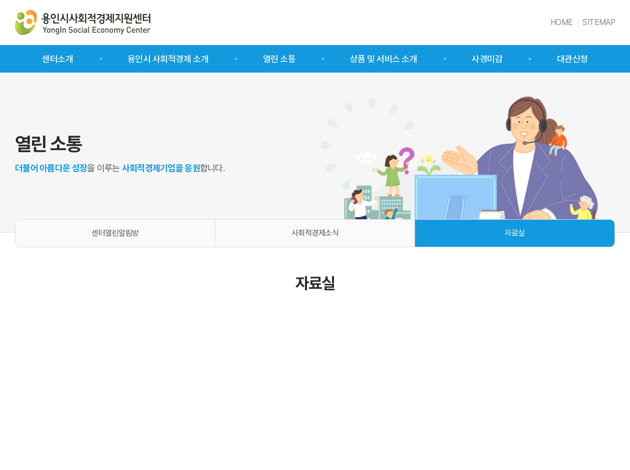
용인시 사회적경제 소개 (168, 59)
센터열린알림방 (115, 233)
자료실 (514, 233)
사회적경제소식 (315, 233)
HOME (561, 22)
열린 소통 (279, 59)
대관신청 (572, 59)
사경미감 (487, 59)
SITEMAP (598, 22)
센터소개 (57, 59)
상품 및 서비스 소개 (384, 59)
